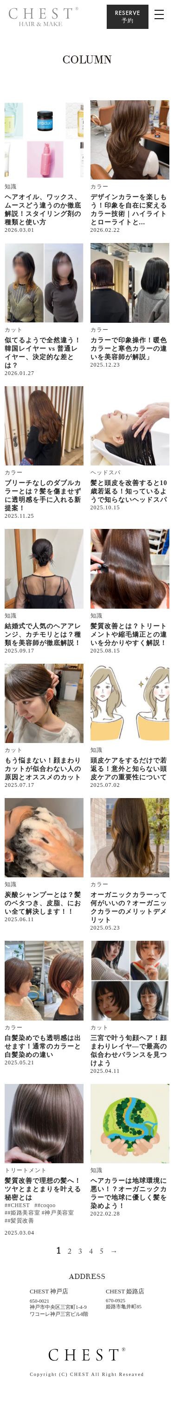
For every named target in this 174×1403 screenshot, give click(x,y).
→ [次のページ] (114, 1252)
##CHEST (17, 1205)
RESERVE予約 (127, 16)
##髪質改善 (19, 1220)
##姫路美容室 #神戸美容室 (39, 1212)
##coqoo (45, 1205)
